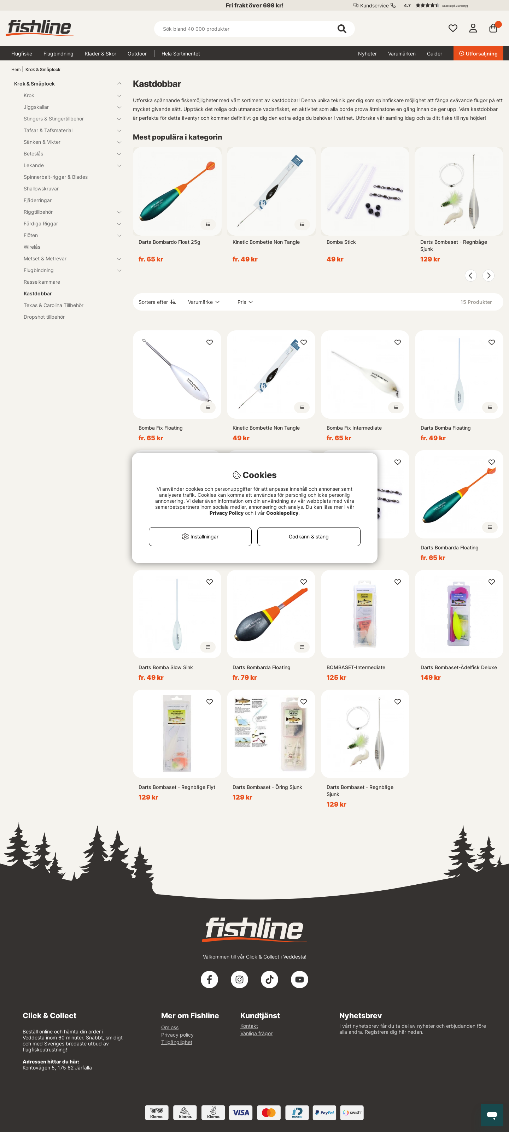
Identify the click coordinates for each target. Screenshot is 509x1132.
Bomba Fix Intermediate (354, 428)
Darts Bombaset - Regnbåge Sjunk (453, 245)
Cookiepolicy (282, 513)
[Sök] (254, 29)
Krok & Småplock (42, 69)
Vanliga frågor (256, 1033)
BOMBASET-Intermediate (356, 667)
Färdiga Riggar (68, 223)
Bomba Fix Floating (161, 428)
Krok (68, 95)
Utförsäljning (478, 54)
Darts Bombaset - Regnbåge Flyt (177, 787)
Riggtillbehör (68, 212)
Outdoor (137, 54)
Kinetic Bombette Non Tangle (266, 242)
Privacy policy (177, 1035)
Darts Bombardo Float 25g (169, 242)
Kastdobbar (38, 293)
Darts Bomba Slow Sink (166, 667)
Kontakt (249, 1026)
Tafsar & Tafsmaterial (68, 130)
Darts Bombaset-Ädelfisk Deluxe (459, 667)
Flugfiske (21, 54)
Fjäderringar (38, 200)
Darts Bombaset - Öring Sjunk (267, 787)
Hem (16, 69)
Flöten (68, 235)
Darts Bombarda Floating (450, 547)
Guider (434, 54)
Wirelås (32, 247)
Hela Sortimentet (181, 54)
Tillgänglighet (176, 1042)
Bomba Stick (341, 242)
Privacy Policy (227, 513)
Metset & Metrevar (68, 258)
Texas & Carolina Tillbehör (53, 305)
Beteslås (68, 154)
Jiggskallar (68, 107)
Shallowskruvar (41, 188)
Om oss (170, 1027)
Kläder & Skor (100, 54)
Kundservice (374, 5)
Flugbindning (58, 54)
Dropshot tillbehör (44, 317)
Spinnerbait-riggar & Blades (56, 177)
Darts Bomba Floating (446, 428)
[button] (450, 5)
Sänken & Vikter (68, 142)
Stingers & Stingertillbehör (68, 119)
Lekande (68, 165)
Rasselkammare (42, 282)
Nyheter (367, 54)
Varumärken (402, 54)
